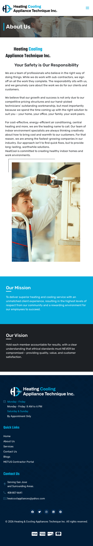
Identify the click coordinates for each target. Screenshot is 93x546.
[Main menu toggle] (87, 8)
